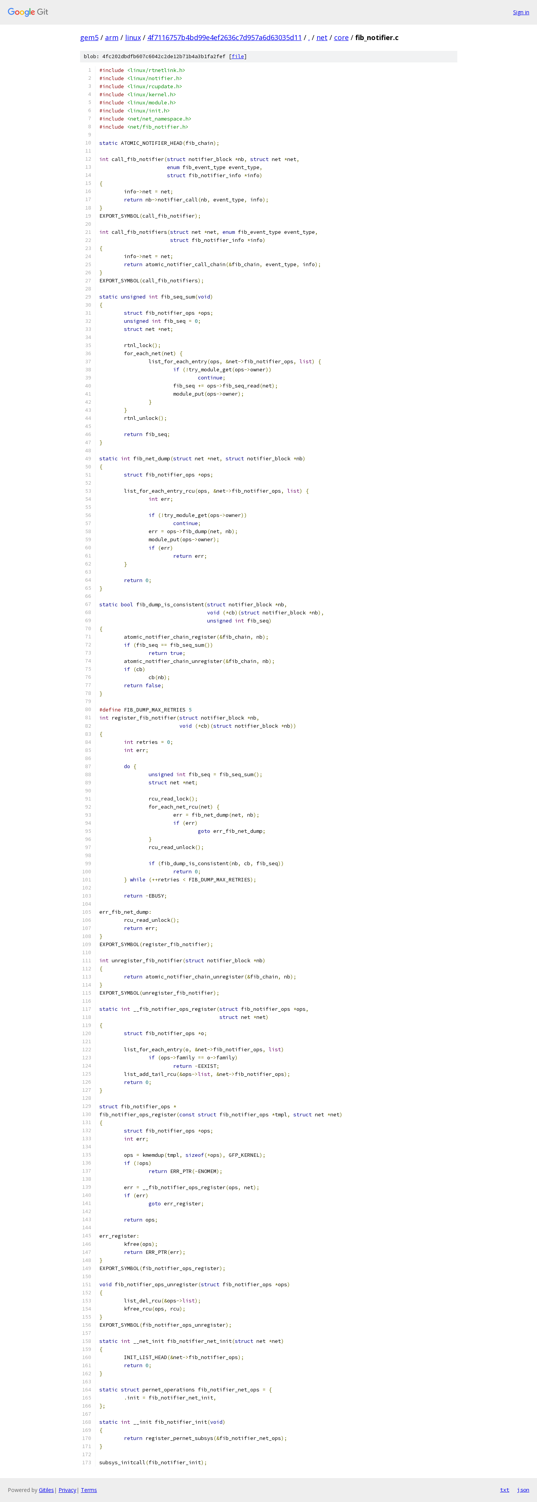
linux (133, 37)
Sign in (521, 12)
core (341, 37)
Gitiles (46, 1490)
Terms (89, 1490)
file (238, 56)
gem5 (89, 37)
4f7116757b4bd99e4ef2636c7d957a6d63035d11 (224, 37)
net (322, 37)
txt (504, 1489)
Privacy (67, 1490)
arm (112, 37)
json (523, 1489)
